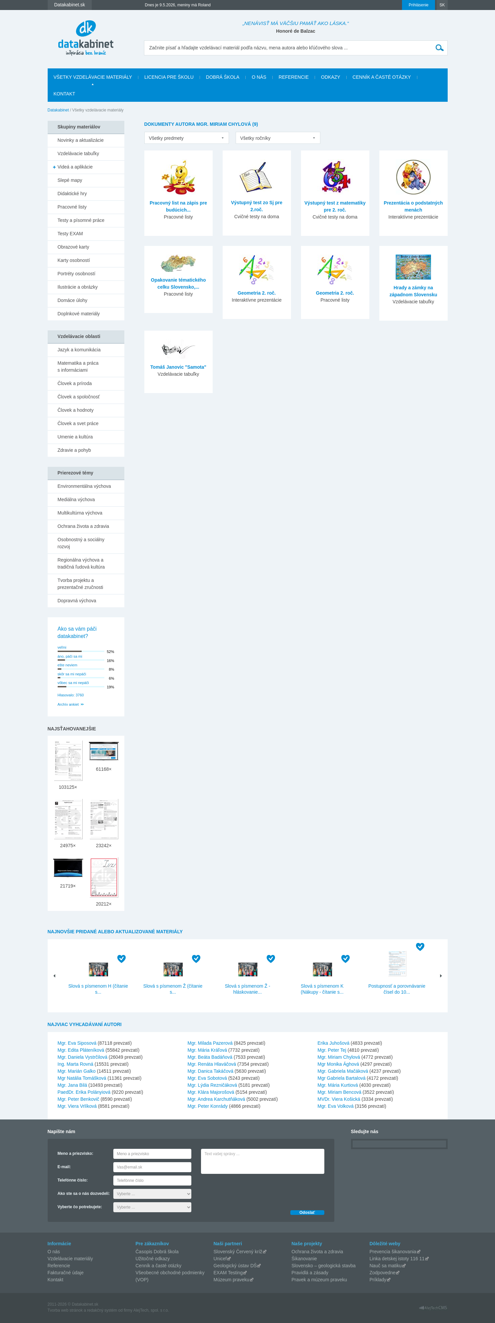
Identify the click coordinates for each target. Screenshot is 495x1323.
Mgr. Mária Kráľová (207, 1050)
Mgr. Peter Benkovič (78, 1099)
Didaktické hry (72, 193)
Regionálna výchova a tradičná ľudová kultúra (81, 563)
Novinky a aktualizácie (81, 140)
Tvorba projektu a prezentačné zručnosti (80, 584)
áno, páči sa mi (70, 656)
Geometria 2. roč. (257, 293)
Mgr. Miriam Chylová (339, 1057)
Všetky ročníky (255, 138)
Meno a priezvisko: (75, 1153)
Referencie (294, 77)
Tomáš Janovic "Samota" (178, 367)
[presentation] (251, 1190)
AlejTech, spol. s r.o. (151, 1310)
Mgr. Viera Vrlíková (77, 1106)
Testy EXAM (70, 233)
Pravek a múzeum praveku (319, 1279)
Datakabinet (58, 110)
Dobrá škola (222, 77)
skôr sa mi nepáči (72, 674)
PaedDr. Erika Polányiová (84, 1092)
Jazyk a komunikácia (79, 349)
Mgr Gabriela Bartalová (342, 1078)
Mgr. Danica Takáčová (210, 1071)
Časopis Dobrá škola (157, 1251)
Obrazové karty (73, 247)
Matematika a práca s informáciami (78, 366)
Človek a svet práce (78, 423)
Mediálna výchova (76, 499)
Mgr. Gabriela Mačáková (343, 1071)
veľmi (62, 647)
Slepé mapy (70, 180)
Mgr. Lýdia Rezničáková (212, 1085)
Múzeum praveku (231, 1279)
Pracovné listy (72, 207)
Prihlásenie (418, 5)
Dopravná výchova (77, 600)
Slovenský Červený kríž (238, 1251)
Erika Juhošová (334, 1043)
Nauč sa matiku (386, 1265)
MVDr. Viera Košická (339, 1099)
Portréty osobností (77, 273)
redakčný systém (102, 1310)
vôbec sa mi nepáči (73, 683)
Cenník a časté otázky (382, 77)
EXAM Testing (228, 1272)
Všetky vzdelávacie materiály (93, 77)
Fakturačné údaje (66, 1272)
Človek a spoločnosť (79, 396)
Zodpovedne (383, 1272)
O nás (259, 77)
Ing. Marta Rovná (75, 1064)
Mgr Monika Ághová (338, 1064)
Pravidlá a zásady (310, 1272)
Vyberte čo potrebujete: (80, 1207)
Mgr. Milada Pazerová (210, 1043)
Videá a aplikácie (75, 167)
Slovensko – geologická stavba (324, 1265)
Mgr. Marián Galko (77, 1071)
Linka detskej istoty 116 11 (397, 1258)
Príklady (378, 1279)
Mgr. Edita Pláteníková (81, 1050)
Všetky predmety (166, 138)
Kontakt (64, 93)
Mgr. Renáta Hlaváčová (212, 1064)
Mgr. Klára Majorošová (211, 1092)
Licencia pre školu (169, 77)
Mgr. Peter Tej (332, 1050)
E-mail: (64, 1167)
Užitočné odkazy (153, 1258)
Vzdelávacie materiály (70, 1258)
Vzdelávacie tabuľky (78, 153)
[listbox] (186, 138)
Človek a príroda (75, 383)
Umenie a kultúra (75, 436)
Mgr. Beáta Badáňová (210, 1057)
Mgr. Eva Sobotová (207, 1078)
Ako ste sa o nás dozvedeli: (84, 1193)
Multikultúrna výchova (80, 513)
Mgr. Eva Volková (336, 1106)
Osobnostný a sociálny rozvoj (81, 543)
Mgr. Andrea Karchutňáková (216, 1099)
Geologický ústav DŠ (235, 1265)
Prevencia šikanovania (393, 1251)
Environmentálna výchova (84, 486)
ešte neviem (67, 665)
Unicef (220, 1258)
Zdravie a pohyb (74, 450)
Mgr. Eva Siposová (77, 1043)
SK (442, 5)
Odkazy (330, 77)
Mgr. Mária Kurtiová (338, 1085)
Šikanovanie (304, 1258)
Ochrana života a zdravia (83, 526)
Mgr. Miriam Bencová (339, 1092)
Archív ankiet (68, 704)
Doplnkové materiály (79, 313)
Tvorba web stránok (65, 1310)
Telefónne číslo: (73, 1180)
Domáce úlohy (73, 300)
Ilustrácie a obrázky (78, 287)
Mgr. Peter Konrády (208, 1106)
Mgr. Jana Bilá (72, 1085)
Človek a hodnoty (76, 410)
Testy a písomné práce (81, 220)
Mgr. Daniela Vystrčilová (83, 1057)
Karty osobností (74, 260)
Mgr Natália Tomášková (82, 1078)
